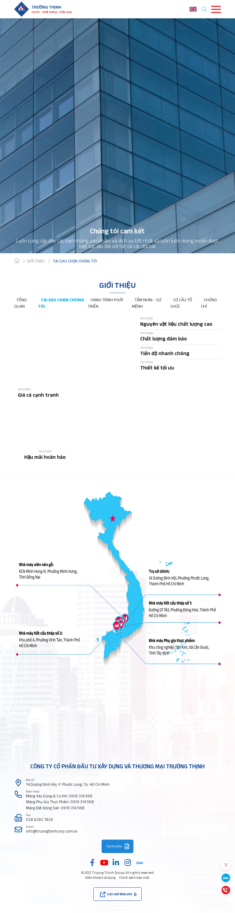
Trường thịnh (46, 7)
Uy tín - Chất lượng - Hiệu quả (52, 11)
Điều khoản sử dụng (100, 877)
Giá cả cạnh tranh (38, 395)
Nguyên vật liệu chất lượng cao (176, 324)
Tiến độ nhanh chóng (164, 353)
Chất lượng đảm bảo (163, 338)
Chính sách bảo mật (134, 877)
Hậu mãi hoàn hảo (45, 457)
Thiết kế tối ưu (157, 367)
